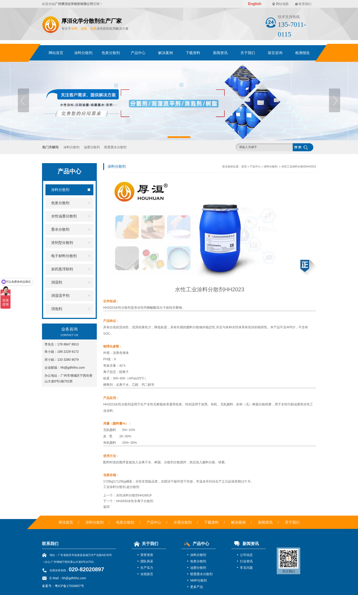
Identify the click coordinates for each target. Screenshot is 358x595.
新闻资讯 (220, 53)
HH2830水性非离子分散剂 (134, 501)
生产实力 (146, 567)
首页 (244, 166)
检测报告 (302, 53)
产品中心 (138, 53)
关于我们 (247, 53)
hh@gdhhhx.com (73, 367)
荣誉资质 (146, 555)
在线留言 (146, 574)
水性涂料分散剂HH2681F (134, 495)
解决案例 (165, 53)
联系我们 (305, 4)
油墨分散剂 (92, 147)
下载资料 (193, 53)
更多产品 (196, 587)
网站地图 (282, 4)
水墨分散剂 (183, 522)
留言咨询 (275, 53)
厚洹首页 (65, 522)
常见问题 (246, 567)
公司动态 (246, 555)
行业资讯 (246, 561)
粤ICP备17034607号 (69, 586)
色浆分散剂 (111, 53)
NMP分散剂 (198, 580)
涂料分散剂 (83, 53)
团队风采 (146, 561)
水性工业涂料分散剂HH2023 (298, 166)
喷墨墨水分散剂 (115, 147)
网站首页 (56, 53)
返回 (106, 507)
